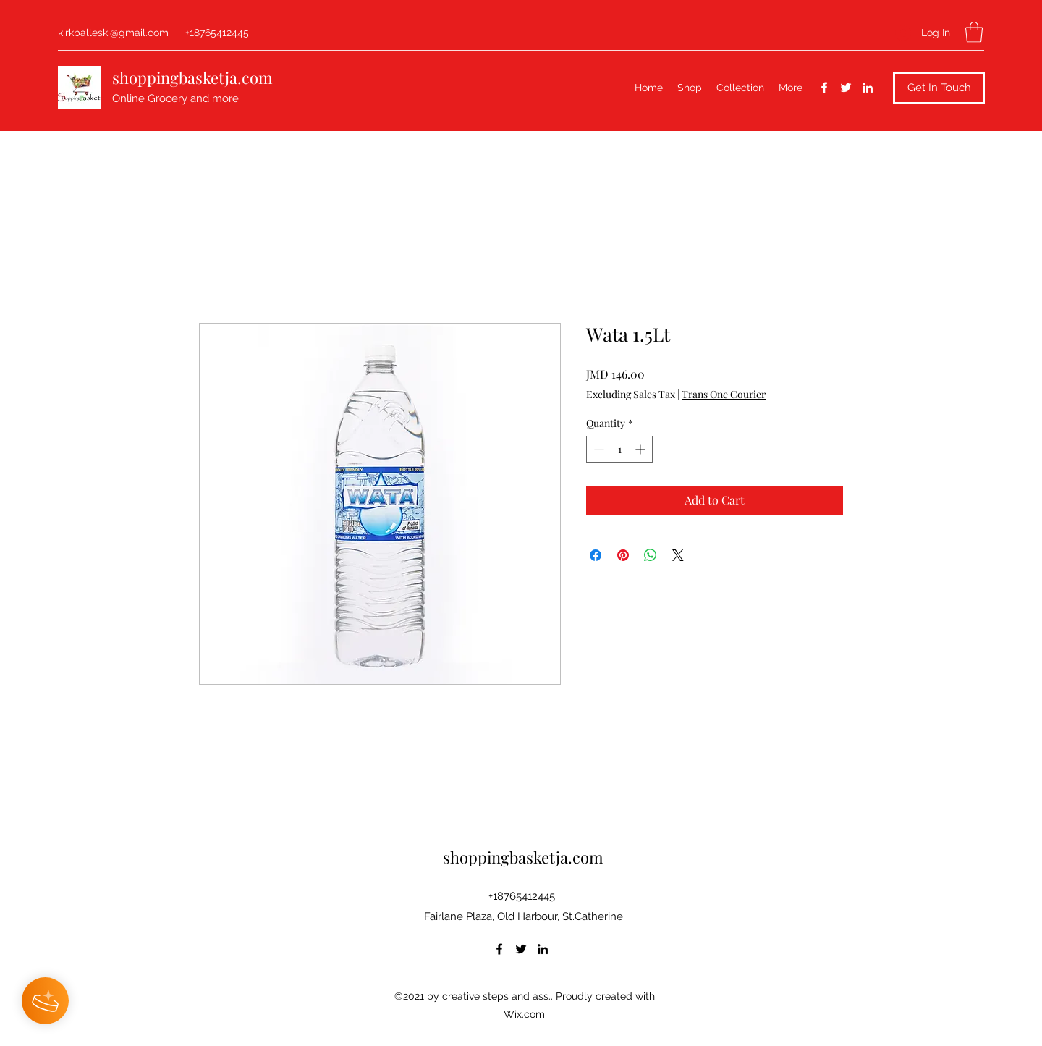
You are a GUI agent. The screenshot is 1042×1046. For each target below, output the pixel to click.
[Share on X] (678, 555)
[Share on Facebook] (595, 555)
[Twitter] (846, 87)
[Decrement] (597, 449)
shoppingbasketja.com (192, 77)
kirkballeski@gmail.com (113, 32)
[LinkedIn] (867, 87)
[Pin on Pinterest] (623, 555)
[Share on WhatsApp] (650, 555)
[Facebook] (824, 87)
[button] (974, 32)
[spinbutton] (619, 449)
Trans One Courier (724, 394)
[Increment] (641, 449)
